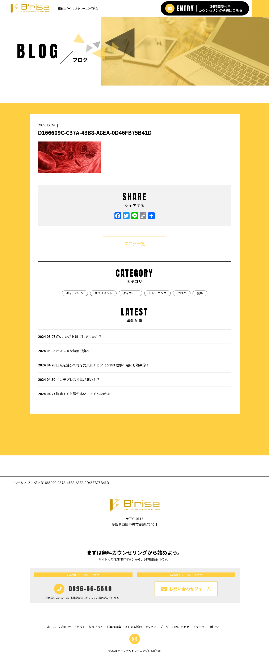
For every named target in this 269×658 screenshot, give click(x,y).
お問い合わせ (180, 627)
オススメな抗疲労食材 (64, 350)
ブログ (181, 293)
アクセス (151, 627)
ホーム (18, 482)
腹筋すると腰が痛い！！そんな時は (74, 393)
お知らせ (65, 627)
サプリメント (103, 293)
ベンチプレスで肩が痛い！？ (69, 379)
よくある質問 (133, 627)
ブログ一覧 (134, 243)
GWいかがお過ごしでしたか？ (70, 336)
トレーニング (157, 293)
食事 (200, 293)
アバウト (79, 627)
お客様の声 (113, 627)
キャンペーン (75, 293)
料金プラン (96, 627)
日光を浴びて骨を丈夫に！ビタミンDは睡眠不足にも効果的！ (93, 364)
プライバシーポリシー (207, 627)
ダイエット (130, 293)
